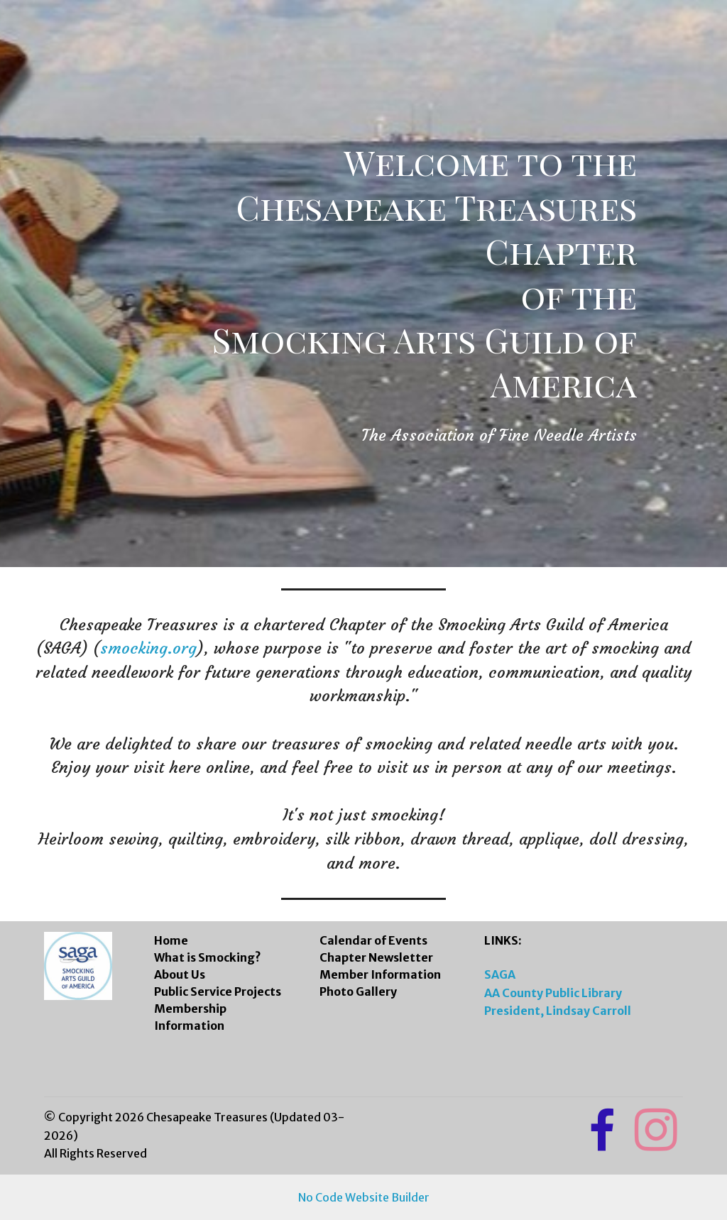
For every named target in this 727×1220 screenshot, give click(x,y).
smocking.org (148, 648)
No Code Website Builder (364, 1197)
